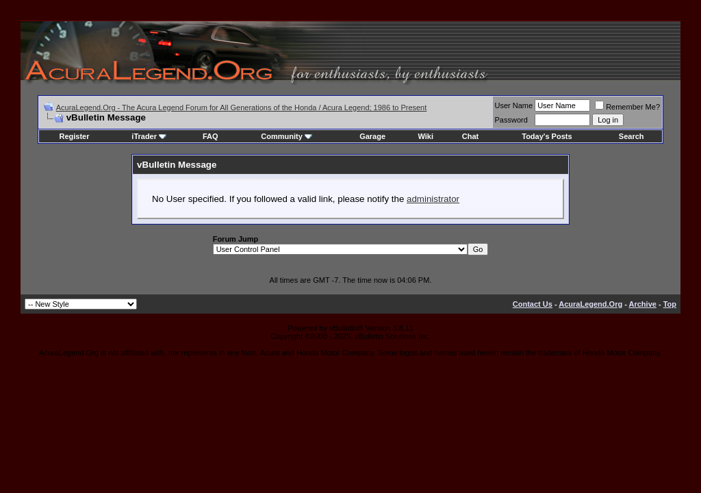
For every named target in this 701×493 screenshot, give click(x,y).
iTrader (148, 136)
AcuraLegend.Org (590, 304)
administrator (433, 199)
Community (286, 136)
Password (511, 120)
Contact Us (532, 304)
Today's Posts (547, 136)
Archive (643, 304)
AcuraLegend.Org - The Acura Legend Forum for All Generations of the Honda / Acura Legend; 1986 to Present (241, 107)
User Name (514, 105)
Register (74, 136)
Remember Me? (627, 107)
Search (631, 136)
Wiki (425, 136)
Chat (470, 136)
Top (669, 304)
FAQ (210, 136)
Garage (372, 136)
